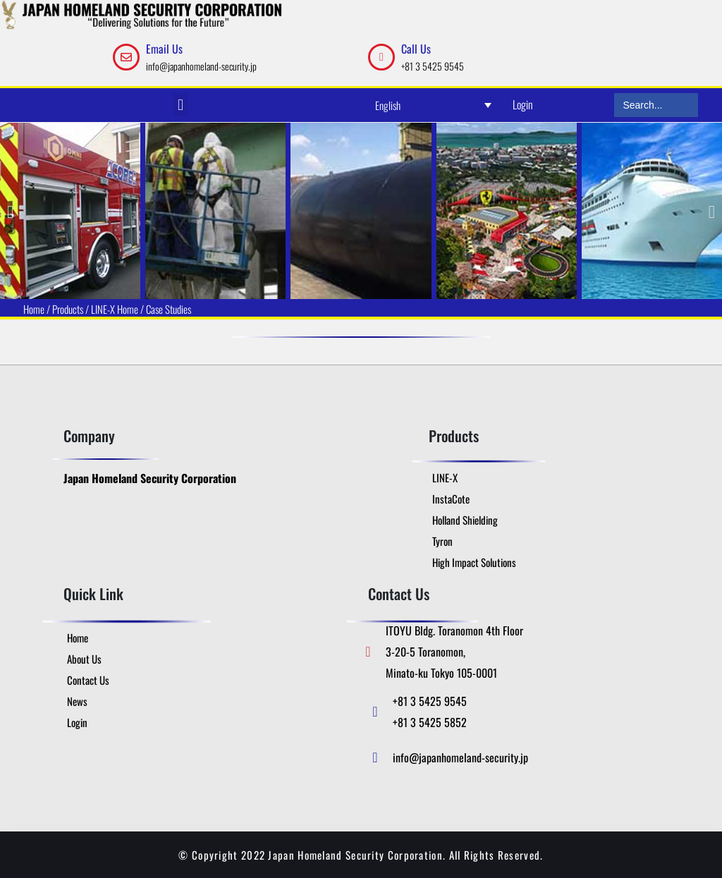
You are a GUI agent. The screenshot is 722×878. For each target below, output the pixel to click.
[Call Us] (381, 57)
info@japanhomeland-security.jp (201, 66)
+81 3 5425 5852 (430, 722)
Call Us (416, 48)
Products (67, 309)
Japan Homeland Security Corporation (149, 478)
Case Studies (168, 309)
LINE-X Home (114, 309)
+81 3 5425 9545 (432, 66)
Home (33, 309)
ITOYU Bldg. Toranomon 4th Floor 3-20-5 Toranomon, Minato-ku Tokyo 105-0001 (454, 651)
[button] (180, 104)
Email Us (164, 48)
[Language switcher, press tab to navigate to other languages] (433, 104)
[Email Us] (126, 57)
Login (523, 104)
